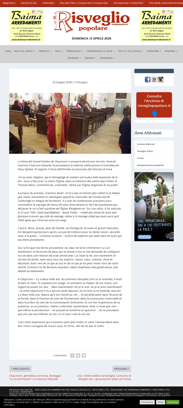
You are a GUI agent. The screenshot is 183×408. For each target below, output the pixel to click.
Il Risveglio (81, 81)
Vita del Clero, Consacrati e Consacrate (85, 2)
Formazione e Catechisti (130, 2)
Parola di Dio (29, 2)
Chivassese (73, 57)
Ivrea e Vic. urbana (23, 50)
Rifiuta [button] (160, 402)
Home (8, 50)
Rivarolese (170, 50)
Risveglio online (145, 150)
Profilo (140, 157)
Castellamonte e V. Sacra (99, 50)
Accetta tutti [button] (173, 402)
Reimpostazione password (150, 164)
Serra (57, 50)
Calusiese (89, 57)
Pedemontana (73, 50)
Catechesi (49, 2)
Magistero (9, 2)
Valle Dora (44, 50)
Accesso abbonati (146, 143)
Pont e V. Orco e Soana (129, 50)
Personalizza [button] (147, 402)
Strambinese (106, 57)
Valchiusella (153, 50)
